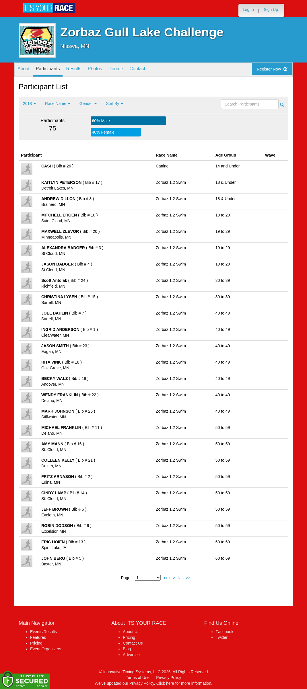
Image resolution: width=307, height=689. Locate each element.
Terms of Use (137, 677)
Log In (248, 9)
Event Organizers (45, 649)
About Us (131, 631)
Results (83, 70)
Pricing (36, 643)
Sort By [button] (114, 103)
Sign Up (271, 9)
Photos (107, 70)
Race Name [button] (57, 103)
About (25, 70)
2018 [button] (29, 103)
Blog (127, 649)
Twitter (222, 637)
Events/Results (43, 631)
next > (169, 577)
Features (38, 637)
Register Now (274, 70)
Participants (53, 70)
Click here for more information (183, 683)
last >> (184, 577)
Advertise (131, 654)
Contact (157, 70)
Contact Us (133, 643)
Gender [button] (88, 103)
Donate (132, 70)
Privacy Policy (168, 677)
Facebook (224, 631)
